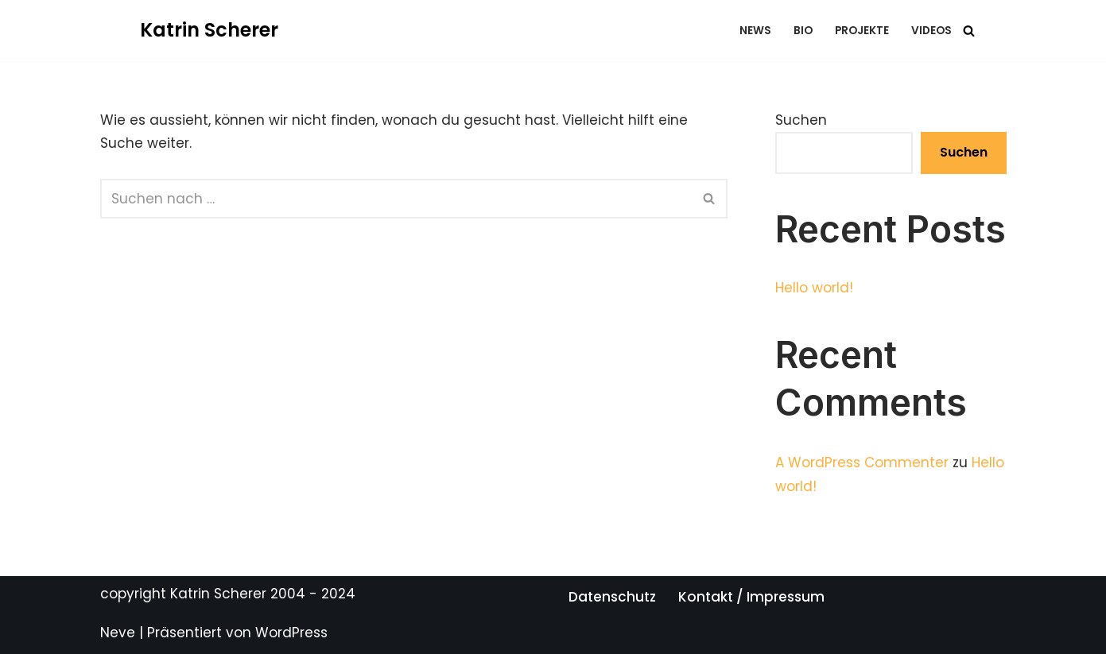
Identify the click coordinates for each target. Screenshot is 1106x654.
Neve (117, 632)
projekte (862, 30)
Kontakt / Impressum (751, 596)
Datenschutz (612, 596)
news (755, 30)
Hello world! (814, 287)
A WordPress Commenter (862, 462)
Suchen (801, 120)
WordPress (291, 632)
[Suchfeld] (969, 31)
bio (803, 30)
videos (931, 30)
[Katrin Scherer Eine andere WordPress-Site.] (209, 30)
